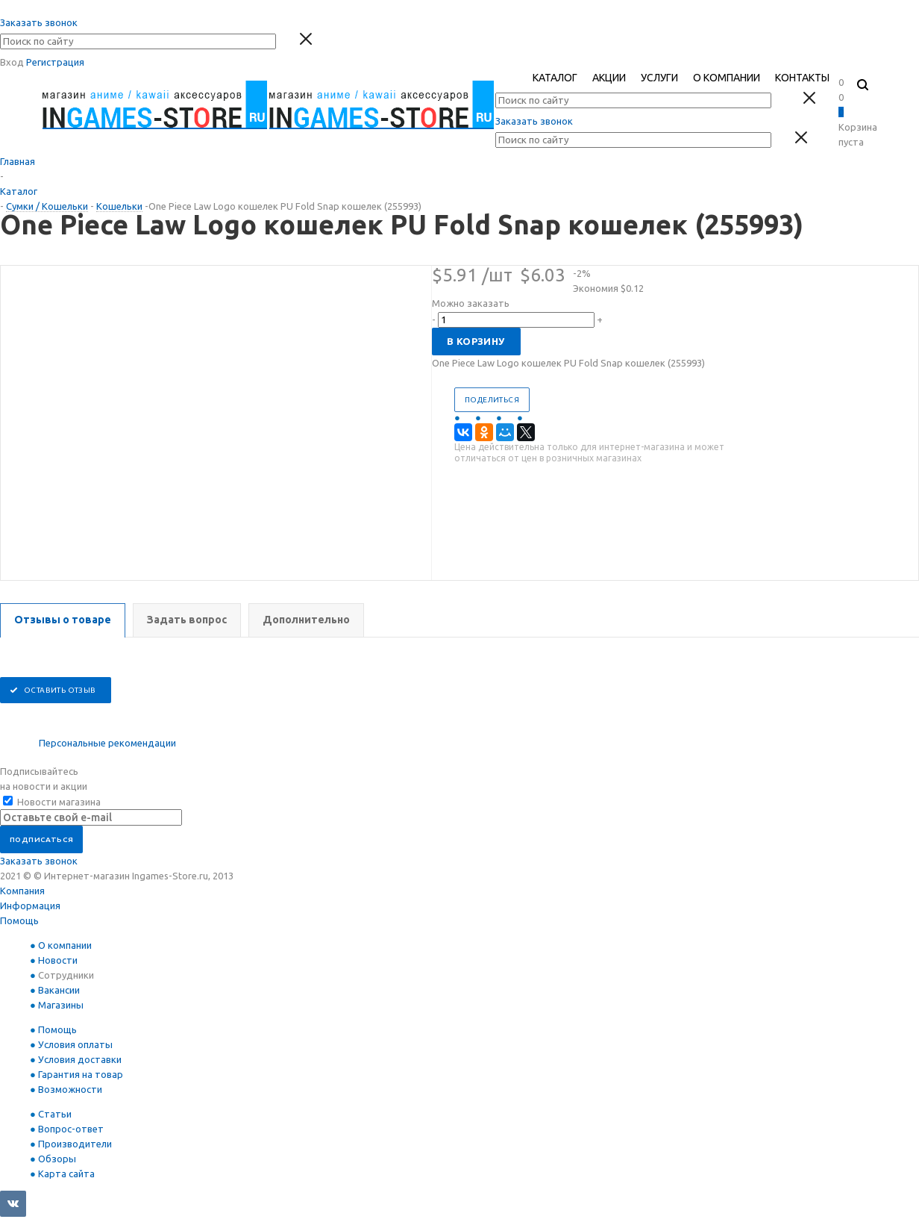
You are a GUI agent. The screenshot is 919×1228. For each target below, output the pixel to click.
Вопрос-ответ (71, 1128)
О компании (65, 945)
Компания (22, 890)
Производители (75, 1143)
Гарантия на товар (80, 1074)
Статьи (55, 1114)
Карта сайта (66, 1173)
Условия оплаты (75, 1044)
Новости (58, 960)
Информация (30, 905)
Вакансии (59, 990)
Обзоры (57, 1158)
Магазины (61, 1005)
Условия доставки (80, 1059)
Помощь (19, 920)
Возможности (70, 1089)
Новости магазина (52, 802)
